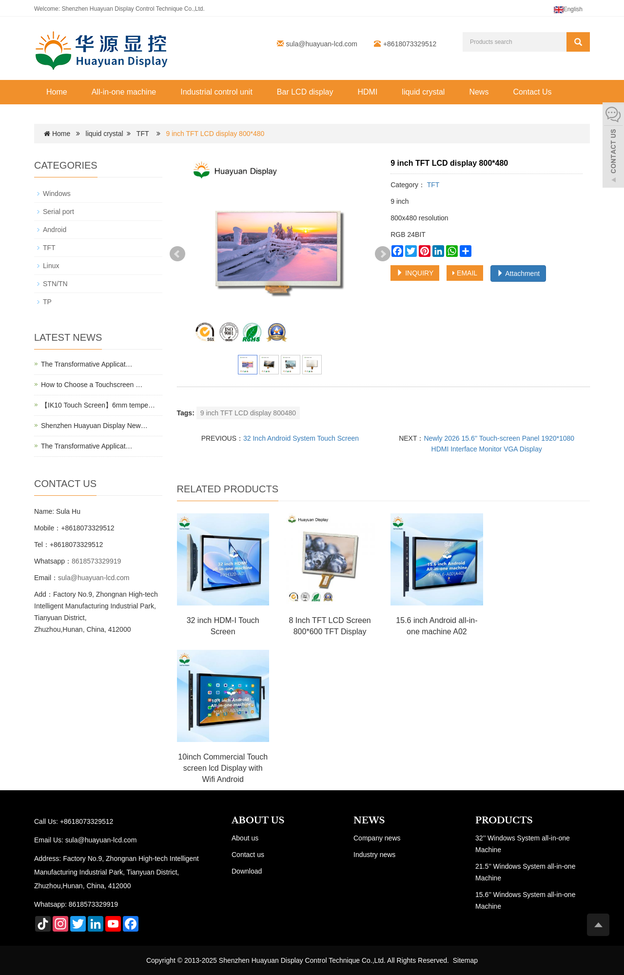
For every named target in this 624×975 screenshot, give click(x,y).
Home (56, 92)
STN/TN (55, 284)
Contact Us (532, 92)
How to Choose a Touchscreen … (91, 385)
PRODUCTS (504, 820)
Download (247, 871)
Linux (51, 266)
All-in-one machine (124, 92)
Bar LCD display (305, 92)
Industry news (374, 854)
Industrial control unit (216, 92)
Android (54, 230)
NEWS (369, 820)
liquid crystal (423, 92)
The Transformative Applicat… (87, 364)
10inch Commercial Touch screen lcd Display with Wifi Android (223, 768)
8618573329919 (96, 561)
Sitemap (465, 960)
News (478, 92)
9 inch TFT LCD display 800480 (248, 413)
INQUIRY (414, 273)
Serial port (58, 211)
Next (382, 254)
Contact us (248, 854)
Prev (177, 254)
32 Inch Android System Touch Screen (301, 438)
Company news (377, 838)
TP (47, 302)
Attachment (518, 273)
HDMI (367, 92)
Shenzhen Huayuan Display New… (94, 425)
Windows (57, 193)
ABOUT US (258, 820)
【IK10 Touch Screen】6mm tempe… (98, 405)
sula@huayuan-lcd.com (322, 44)
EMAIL (464, 273)
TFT (142, 133)
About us (245, 838)
